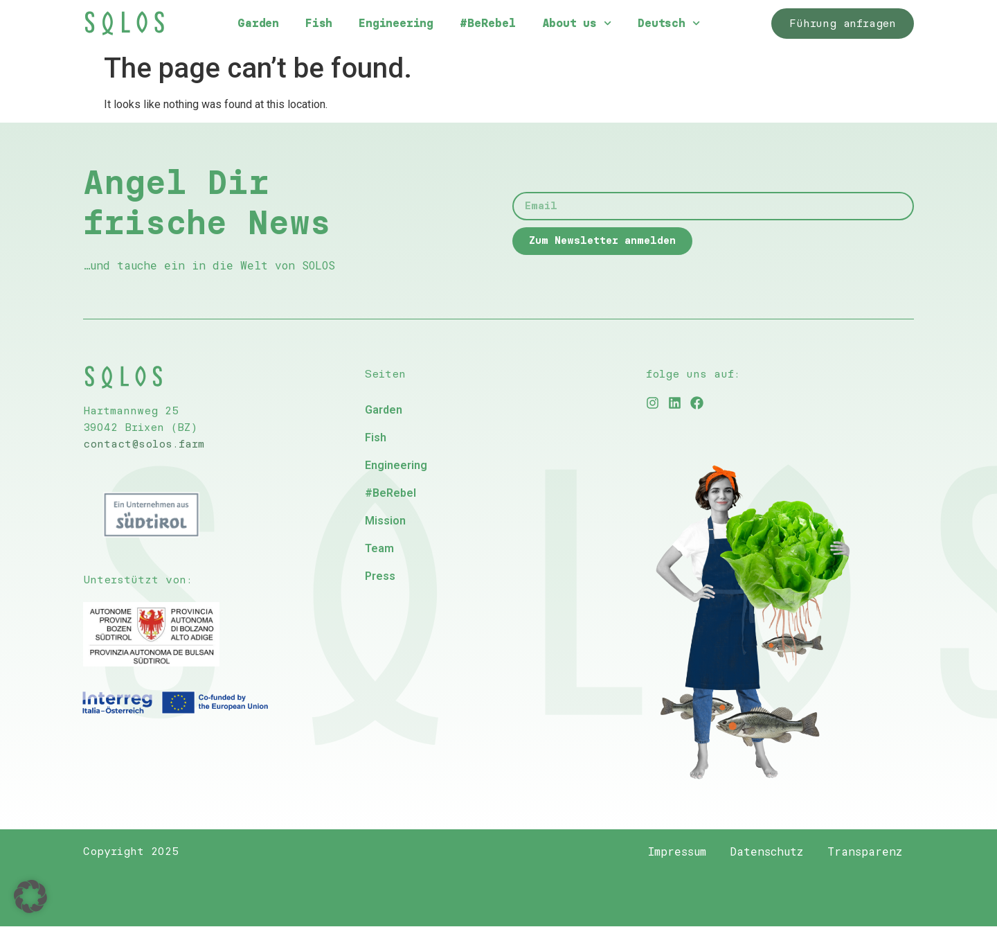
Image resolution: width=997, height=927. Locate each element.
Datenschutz (761, 852)
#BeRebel (487, 23)
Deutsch (669, 23)
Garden (258, 23)
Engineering (396, 23)
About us (577, 23)
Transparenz (862, 852)
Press (380, 576)
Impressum (667, 852)
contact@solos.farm (143, 443)
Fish (318, 23)
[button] (30, 896)
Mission (385, 520)
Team (379, 548)
